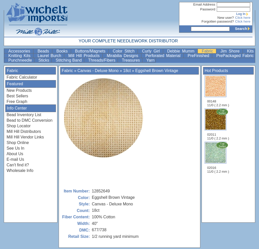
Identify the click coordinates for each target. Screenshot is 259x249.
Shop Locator (19, 126)
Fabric (208, 51)
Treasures (131, 60)
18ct (127, 70)
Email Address (204, 4)
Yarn (150, 60)
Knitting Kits (20, 56)
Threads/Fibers (102, 60)
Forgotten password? (218, 21)
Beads (44, 51)
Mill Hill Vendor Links (25, 137)
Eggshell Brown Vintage (156, 70)
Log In (243, 14)
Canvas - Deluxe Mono (98, 70)
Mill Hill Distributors (24, 131)
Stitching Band (69, 60)
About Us (15, 154)
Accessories (20, 51)
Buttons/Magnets (91, 51)
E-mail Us (15, 159)
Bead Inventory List (24, 115)
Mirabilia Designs (123, 56)
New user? (226, 18)
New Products (19, 90)
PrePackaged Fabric (235, 56)
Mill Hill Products (84, 56)
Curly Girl (152, 51)
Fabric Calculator (22, 77)
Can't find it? (18, 165)
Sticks (44, 60)
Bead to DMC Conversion (29, 120)
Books (63, 51)
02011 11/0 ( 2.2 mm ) (218, 124)
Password (207, 9)
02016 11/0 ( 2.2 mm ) (218, 157)
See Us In (15, 148)
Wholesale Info (20, 170)
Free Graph (17, 101)
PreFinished (199, 56)
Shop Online (18, 142)
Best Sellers (17, 96)
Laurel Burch (50, 56)
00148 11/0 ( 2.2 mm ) (218, 91)
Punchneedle (20, 60)
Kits (250, 51)
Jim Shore (231, 51)
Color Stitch (125, 51)
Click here (242, 18)
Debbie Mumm (182, 51)
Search (243, 29)
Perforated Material (163, 56)
